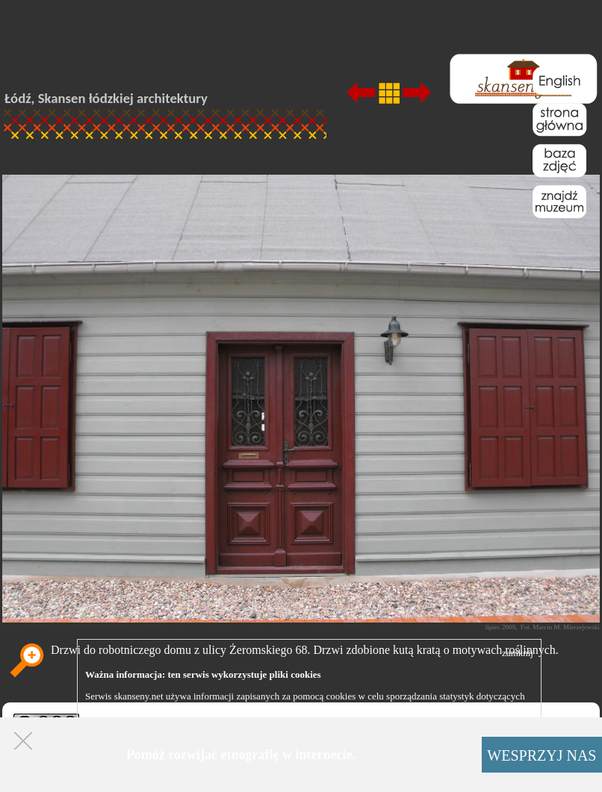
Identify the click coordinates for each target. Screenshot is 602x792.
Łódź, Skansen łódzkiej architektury (106, 98)
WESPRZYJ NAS (541, 755)
